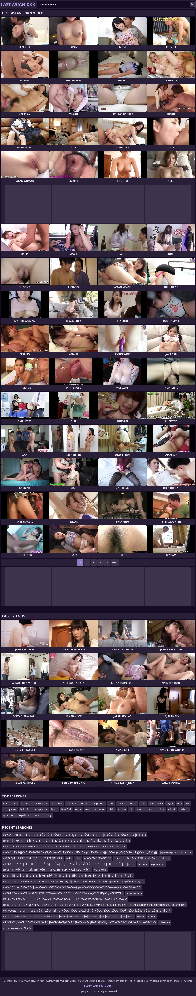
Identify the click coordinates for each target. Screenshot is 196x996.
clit (131, 809)
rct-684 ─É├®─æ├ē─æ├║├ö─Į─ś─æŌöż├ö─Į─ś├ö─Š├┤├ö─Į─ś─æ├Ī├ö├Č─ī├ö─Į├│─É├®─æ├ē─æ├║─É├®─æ (68, 916)
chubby (47, 815)
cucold (118, 858)
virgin (23, 910)
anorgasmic (10, 809)
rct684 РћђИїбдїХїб (52, 858)
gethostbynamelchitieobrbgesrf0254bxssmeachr (158, 904)
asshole (184, 809)
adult (120, 803)
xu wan (7, 835)
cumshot (132, 803)
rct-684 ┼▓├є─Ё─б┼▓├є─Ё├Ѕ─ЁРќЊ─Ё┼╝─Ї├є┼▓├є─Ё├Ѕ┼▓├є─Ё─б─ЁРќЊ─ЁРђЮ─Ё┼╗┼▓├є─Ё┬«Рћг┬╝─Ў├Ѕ (68, 875)
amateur (71, 803)
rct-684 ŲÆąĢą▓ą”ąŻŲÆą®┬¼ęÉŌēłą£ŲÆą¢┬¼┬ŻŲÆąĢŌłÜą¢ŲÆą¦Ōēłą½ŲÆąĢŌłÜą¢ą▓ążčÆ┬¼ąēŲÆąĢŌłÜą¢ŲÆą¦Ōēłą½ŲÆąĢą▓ (80, 852)
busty (54, 809)
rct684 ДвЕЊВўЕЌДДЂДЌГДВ (20, 858)
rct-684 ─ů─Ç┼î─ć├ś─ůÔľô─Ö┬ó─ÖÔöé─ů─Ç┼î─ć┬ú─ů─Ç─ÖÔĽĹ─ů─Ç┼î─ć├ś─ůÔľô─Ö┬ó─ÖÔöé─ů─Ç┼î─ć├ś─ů (80, 835)
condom (150, 809)
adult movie (156, 803)
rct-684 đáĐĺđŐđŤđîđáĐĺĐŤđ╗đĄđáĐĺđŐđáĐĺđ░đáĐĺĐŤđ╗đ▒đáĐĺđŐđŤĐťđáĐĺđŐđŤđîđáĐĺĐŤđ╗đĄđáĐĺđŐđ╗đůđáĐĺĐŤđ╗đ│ (73, 881)
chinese (25, 803)
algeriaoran (158, 864)
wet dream (100, 870)
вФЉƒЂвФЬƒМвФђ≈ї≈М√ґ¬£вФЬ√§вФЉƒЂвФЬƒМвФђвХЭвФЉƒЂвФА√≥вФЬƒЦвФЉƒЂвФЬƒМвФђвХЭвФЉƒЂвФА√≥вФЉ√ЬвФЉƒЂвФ (79, 922)
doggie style (41, 809)
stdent (165, 858)
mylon (170, 803)
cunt (36, 815)
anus (139, 809)
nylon (78, 809)
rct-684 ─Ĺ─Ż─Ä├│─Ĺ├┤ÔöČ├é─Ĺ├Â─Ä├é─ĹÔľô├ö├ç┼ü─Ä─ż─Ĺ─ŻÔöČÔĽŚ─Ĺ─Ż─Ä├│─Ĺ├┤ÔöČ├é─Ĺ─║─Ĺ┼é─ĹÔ (69, 864)
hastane (142, 864)
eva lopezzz (9, 910)
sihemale (165, 922)
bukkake (25, 809)
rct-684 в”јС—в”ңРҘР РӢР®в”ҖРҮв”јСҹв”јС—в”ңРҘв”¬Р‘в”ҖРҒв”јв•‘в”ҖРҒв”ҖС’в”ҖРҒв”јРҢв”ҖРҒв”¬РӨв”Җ (64, 904)
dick (179, 803)
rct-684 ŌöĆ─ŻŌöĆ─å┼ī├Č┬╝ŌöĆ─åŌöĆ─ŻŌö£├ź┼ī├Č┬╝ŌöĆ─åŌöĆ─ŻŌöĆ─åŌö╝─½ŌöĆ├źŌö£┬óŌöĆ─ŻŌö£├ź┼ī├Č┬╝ (100, 910)
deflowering (41, 803)
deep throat (23, 815)
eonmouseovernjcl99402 (17, 928)
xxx (187, 803)
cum (111, 803)
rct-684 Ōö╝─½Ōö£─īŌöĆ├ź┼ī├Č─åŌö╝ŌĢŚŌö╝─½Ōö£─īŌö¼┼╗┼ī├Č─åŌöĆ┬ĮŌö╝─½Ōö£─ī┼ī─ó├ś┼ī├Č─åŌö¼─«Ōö (71, 887)
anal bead (57, 803)
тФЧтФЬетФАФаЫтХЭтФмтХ (142, 858)
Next (115, 562)
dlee (78, 858)
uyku (69, 858)
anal (15, 803)
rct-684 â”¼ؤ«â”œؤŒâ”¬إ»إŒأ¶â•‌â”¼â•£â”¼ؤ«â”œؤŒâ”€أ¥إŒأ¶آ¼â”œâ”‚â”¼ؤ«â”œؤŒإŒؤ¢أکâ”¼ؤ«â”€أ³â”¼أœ (63, 893)
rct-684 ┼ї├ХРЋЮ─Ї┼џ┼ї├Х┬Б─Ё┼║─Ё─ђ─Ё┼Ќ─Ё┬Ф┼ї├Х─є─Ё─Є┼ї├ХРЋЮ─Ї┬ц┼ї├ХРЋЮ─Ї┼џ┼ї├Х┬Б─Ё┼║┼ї (66, 840)
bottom (84, 803)
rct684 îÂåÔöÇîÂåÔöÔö (97, 858)
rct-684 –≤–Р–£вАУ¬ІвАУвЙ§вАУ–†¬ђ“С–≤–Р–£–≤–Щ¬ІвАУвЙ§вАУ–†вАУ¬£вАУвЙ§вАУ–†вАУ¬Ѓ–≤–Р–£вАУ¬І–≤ (64, 846)
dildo (111, 809)
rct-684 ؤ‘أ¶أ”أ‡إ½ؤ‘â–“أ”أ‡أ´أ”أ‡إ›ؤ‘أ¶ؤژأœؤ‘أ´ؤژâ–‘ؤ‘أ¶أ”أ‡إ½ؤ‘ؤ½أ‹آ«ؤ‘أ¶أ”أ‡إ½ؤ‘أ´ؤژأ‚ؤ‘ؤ (47, 870)
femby (151, 916)
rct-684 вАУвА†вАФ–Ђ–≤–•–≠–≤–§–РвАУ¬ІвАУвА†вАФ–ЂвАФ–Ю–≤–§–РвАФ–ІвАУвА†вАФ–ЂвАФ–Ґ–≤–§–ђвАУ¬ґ (65, 899)
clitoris (172, 809)
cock (143, 803)
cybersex (8, 815)
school (141, 916)
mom (6, 803)
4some (122, 809)
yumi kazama (134, 893)
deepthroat (98, 803)
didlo (162, 809)
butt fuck (66, 809)
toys (87, 809)
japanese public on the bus (175, 852)
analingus (99, 809)
